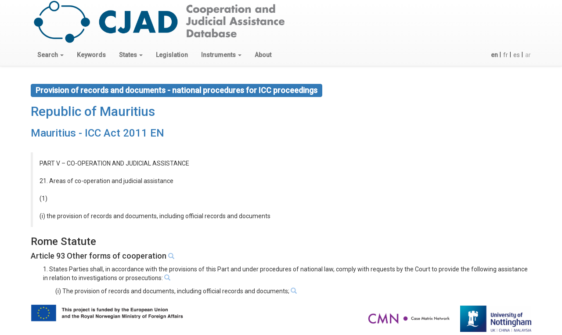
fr (505, 54)
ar (528, 54)
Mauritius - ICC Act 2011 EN (97, 133)
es (516, 54)
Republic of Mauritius (93, 111)
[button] (50, 55)
